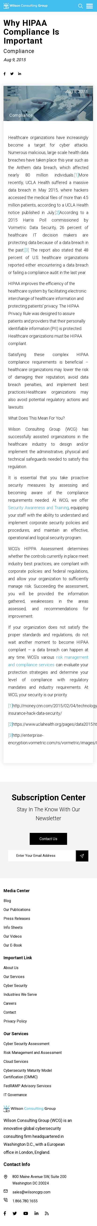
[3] (26, 250)
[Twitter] (15, 1213)
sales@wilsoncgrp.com (27, 1191)
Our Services (14, 976)
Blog (7, 901)
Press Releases (17, 918)
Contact (10, 1012)
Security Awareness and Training (38, 507)
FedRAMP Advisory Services (27, 1086)
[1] (76, 175)
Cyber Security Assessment (26, 1044)
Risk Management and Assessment (33, 1052)
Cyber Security (15, 985)
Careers (10, 1003)
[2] (57, 212)
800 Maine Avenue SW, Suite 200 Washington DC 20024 (35, 1179)
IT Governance (15, 1095)
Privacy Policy (15, 1021)
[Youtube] (25, 1213)
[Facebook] (5, 1213)
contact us (48, 839)
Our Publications (17, 909)
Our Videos (13, 936)
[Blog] (47, 1213)
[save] (82, 855)
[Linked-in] (36, 1213)
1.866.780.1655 (21, 1200)
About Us (11, 968)
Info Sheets (13, 927)
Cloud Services (16, 1061)
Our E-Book (13, 945)
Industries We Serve (20, 994)
